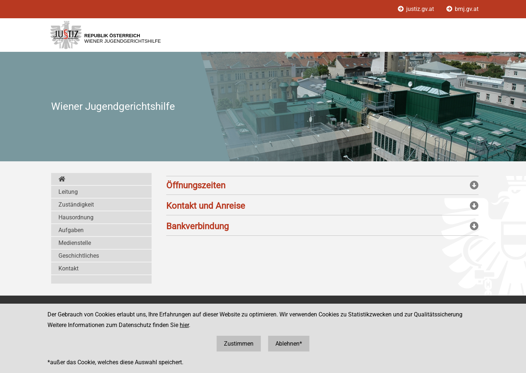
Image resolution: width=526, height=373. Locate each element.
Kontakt (68, 268)
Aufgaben (71, 230)
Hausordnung (76, 217)
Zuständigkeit (76, 204)
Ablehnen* (288, 343)
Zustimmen (239, 343)
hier (184, 325)
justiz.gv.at (416, 8)
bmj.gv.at (462, 8)
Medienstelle (74, 242)
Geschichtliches (78, 255)
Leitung (68, 191)
